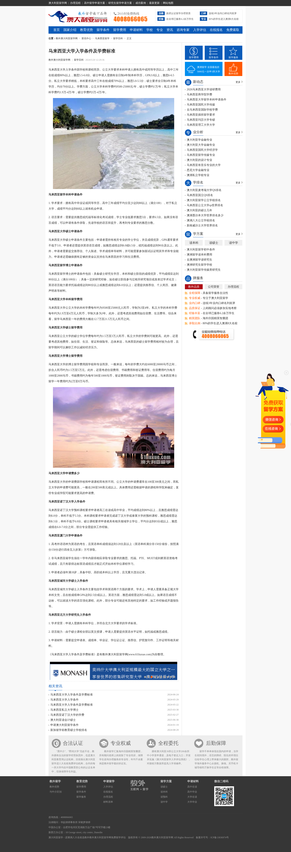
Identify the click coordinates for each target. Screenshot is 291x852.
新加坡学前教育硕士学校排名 (68, 730)
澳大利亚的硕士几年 (199, 210)
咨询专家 (183, 30)
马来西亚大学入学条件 (64, 699)
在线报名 (216, 30)
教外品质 (193, 286)
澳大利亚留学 (55, 837)
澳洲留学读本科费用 (199, 254)
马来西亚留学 (102, 38)
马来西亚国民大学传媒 (201, 104)
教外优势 (233, 73)
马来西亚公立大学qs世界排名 (205, 205)
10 (174, 677)
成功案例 (140, 2)
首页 (56, 30)
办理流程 (75, 2)
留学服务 (233, 57)
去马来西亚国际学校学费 (202, 109)
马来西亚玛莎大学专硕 (201, 119)
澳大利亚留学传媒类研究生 (204, 269)
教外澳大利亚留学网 (77, 16)
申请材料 (136, 30)
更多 (238, 82)
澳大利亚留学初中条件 (201, 249)
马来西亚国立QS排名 (200, 195)
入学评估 (199, 30)
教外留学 (55, 781)
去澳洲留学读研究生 (199, 259)
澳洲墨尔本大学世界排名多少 (205, 215)
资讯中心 (86, 38)
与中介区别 (56, 791)
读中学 (233, 242)
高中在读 (192, 786)
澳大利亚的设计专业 (199, 160)
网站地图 (168, 2)
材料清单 (108, 801)
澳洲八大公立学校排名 (201, 220)
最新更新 (154, 2)
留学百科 (118, 38)
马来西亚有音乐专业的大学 (204, 165)
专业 (159, 30)
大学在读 (192, 796)
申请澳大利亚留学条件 (64, 724)
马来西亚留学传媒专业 (201, 154)
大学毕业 (192, 801)
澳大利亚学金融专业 (199, 139)
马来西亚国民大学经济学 (202, 149)
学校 (149, 30)
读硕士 (213, 242)
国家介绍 (69, 30)
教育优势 (86, 30)
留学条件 (103, 30)
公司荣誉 (213, 286)
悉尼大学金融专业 (198, 170)
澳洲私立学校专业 (198, 175)
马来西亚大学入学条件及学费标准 (71, 694)
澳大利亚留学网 (57, 2)
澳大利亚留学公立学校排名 (204, 200)
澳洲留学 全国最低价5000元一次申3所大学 (208, 69)
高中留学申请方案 (94, 2)
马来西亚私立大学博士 (64, 709)
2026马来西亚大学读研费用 (204, 89)
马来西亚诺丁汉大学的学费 (67, 714)
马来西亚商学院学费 (199, 94)
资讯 (170, 30)
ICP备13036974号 (219, 837)
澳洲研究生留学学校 (199, 264)
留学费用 (119, 30)
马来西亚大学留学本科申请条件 (206, 99)
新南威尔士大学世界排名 (202, 225)
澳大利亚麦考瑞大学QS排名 (204, 190)
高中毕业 (192, 791)
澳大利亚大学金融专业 (201, 144)
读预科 (164, 796)
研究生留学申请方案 (120, 2)
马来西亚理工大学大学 (201, 124)
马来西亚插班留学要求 (201, 114)
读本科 (193, 242)
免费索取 (232, 30)
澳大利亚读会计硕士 (63, 719)
